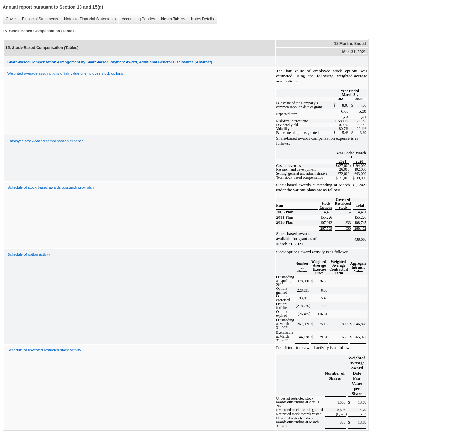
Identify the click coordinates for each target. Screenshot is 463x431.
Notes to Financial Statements (88, 19)
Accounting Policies (136, 19)
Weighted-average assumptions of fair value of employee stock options (65, 73)
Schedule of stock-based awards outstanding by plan (50, 187)
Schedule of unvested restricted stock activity (44, 350)
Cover (9, 19)
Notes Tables (171, 19)
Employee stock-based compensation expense (45, 141)
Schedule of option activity (28, 254)
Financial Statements (38, 19)
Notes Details (201, 19)
